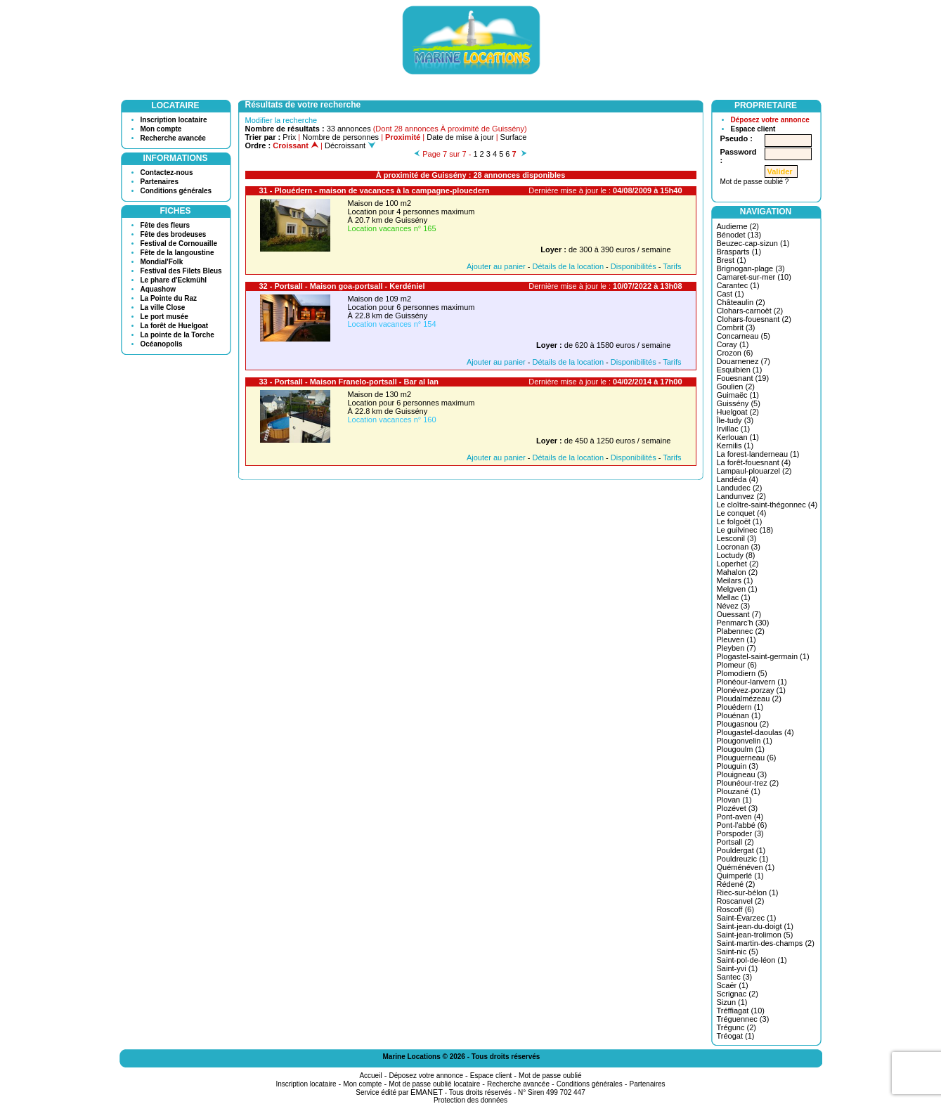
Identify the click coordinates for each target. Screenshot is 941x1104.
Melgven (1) (737, 589)
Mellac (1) (734, 597)
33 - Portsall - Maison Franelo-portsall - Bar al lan (349, 381)
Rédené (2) (736, 884)
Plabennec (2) (741, 631)
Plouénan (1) (739, 715)
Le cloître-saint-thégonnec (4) (767, 504)
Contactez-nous (167, 172)
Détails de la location (568, 266)
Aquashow (158, 289)
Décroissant (350, 145)
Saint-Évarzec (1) (747, 918)
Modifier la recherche (281, 120)
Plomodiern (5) (742, 673)
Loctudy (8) (736, 555)
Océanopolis (162, 344)
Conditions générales (176, 191)
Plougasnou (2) (743, 724)
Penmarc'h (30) (743, 622)
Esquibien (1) (739, 369)
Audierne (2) (738, 226)
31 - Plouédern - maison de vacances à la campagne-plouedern (374, 190)
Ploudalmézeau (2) (749, 698)
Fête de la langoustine (177, 252)
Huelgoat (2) (738, 412)
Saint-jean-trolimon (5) (755, 934)
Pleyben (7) (736, 648)
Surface (513, 137)
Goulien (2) (736, 386)
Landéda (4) (737, 479)
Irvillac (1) (734, 428)
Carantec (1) (738, 285)
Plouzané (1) (738, 791)
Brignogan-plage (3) (751, 268)
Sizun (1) (732, 1002)
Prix (289, 137)
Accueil (370, 1075)
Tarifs (672, 266)
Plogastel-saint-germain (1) (763, 656)
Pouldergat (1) (741, 850)
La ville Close (163, 307)
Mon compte (161, 129)
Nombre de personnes (340, 137)
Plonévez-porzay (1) (751, 690)
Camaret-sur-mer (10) (754, 277)
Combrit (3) (736, 327)
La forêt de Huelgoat (175, 326)
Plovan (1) (734, 799)
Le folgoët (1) (739, 521)
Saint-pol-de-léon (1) (752, 960)
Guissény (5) (738, 403)
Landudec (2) (739, 487)
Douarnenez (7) (743, 361)
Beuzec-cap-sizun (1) (753, 243)
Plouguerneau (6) (747, 757)
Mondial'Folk (162, 262)
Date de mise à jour (460, 137)
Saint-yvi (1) (737, 968)
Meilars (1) (735, 580)
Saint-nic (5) (737, 951)
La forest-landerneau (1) (758, 454)
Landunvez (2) (741, 496)
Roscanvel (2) (741, 901)
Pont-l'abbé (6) (742, 825)
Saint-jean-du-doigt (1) (755, 926)
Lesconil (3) (737, 538)
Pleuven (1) (736, 639)
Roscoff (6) (736, 909)
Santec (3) (735, 977)
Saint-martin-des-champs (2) (766, 943)
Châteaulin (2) (741, 302)
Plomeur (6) (737, 665)
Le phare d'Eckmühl (174, 280)
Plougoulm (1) (741, 749)
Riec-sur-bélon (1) (748, 892)
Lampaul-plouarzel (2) (754, 471)
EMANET (426, 1092)
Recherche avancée (173, 138)
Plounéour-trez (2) (748, 783)
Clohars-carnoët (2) (750, 310)
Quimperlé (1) (740, 875)
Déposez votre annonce (770, 120)
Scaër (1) (732, 985)
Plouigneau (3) (742, 774)
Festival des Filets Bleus (181, 271)
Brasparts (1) (739, 251)
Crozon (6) (735, 353)
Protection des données (470, 1100)
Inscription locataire (174, 120)
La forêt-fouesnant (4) (754, 462)
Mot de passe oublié (550, 1075)
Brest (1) (731, 260)
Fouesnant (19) (743, 378)
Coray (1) (733, 344)
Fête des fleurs (165, 225)
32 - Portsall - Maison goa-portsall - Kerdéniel (342, 286)
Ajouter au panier (496, 266)
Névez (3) (734, 606)
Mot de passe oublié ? (754, 182)
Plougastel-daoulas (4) (755, 732)
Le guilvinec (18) (745, 530)
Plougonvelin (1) (745, 740)
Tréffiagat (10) (741, 1010)
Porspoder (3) (740, 833)
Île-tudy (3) (735, 420)
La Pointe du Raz (169, 298)
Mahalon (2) (737, 572)
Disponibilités (633, 266)
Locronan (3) (738, 547)
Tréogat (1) (736, 1036)
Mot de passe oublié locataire (434, 1084)
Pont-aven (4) (740, 816)
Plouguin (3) (737, 766)
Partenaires (160, 182)
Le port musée (164, 316)
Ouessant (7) (739, 614)
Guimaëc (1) (738, 395)
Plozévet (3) (737, 808)
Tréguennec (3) (743, 1019)
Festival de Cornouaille (179, 243)
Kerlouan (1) (738, 437)
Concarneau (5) (743, 336)
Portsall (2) (735, 842)
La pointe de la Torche (177, 335)
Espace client (753, 129)
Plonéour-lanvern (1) (752, 681)
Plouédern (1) (740, 707)
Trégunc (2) (736, 1027)
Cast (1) (730, 294)
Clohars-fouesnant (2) (754, 319)
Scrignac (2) (737, 993)
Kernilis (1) (735, 445)
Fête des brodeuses (174, 234)
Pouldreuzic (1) (743, 859)
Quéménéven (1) (746, 867)
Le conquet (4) (742, 513)
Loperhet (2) (738, 563)
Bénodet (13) (739, 234)
